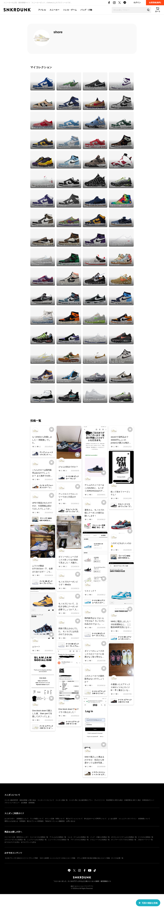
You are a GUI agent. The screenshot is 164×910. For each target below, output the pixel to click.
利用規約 (23, 821)
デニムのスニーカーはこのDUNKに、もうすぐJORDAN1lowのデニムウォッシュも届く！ (94, 488)
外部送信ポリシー (148, 800)
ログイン (137, 3)
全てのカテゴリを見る (12, 842)
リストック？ (90, 591)
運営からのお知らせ (11, 821)
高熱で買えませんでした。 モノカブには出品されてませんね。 (68, 631)
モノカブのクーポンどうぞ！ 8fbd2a (68, 583)
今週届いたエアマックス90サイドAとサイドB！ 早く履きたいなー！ (120, 687)
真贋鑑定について (23, 818)
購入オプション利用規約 (35, 821)
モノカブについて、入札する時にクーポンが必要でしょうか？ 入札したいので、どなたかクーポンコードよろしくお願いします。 (68, 607)
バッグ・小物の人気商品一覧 (100, 837)
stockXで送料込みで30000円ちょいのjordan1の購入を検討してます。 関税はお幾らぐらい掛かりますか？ (121, 440)
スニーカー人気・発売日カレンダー (17, 837)
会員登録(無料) (155, 3)
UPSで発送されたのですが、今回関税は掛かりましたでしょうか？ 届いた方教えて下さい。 (42, 506)
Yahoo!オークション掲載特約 (55, 821)
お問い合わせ (70, 821)
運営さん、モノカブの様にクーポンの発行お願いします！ (94, 513)
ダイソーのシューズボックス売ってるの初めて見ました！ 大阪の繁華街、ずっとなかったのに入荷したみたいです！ (68, 560)
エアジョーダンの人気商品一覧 (15, 839)
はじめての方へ (10, 818)
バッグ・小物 (86, 10)
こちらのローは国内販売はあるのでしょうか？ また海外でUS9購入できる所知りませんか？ (42, 473)
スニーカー (54, 10)
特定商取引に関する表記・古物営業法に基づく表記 (123, 800)
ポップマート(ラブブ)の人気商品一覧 (123, 839)
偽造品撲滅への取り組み (28, 800)
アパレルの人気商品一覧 (58, 837)
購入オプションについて (74, 818)
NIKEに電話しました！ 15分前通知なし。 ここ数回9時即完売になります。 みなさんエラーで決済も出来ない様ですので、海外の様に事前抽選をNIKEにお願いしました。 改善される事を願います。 (121, 624)
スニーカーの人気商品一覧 (39, 837)
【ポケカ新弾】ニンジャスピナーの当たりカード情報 (57, 858)
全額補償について (144, 818)
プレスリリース (99, 800)
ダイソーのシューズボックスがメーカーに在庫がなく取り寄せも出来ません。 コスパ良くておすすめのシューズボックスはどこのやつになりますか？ (95, 654)
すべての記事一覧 (117, 858)
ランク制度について (37, 818)
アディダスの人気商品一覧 (80, 839)
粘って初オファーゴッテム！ (120, 493)
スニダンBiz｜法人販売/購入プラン (81, 800)
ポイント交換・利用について (55, 818)
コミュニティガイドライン (127, 818)
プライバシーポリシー (12, 802)
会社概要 (24, 802)
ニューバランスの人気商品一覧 (58, 839)
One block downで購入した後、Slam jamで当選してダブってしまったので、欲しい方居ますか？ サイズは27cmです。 (42, 713)
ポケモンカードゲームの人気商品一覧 (124, 837)
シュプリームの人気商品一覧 (37, 839)
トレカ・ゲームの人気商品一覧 (78, 837)
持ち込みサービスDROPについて (95, 818)
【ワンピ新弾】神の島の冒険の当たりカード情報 (93, 858)
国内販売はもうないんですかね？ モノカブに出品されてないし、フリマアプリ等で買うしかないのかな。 (95, 621)
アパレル (42, 10)
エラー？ (36, 647)
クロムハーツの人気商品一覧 (100, 839)
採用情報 (32, 802)
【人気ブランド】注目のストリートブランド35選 (21, 858)
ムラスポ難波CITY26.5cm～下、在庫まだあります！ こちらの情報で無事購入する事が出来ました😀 (42, 569)
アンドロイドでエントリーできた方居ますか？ (68, 497)
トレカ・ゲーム (70, 10)
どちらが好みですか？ (68, 467)
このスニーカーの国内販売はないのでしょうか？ (94, 679)
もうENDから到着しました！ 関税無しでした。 (42, 440)
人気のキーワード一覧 (145, 839)
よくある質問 (112, 818)
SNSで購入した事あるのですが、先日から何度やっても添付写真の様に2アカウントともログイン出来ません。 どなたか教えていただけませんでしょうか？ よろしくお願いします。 (95, 760)
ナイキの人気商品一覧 (145, 837)
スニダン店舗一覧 (62, 800)
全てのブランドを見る (28, 842)
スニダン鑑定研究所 (11, 800)
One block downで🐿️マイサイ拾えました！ (68, 710)
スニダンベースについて (46, 800)
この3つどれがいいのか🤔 (121, 544)
